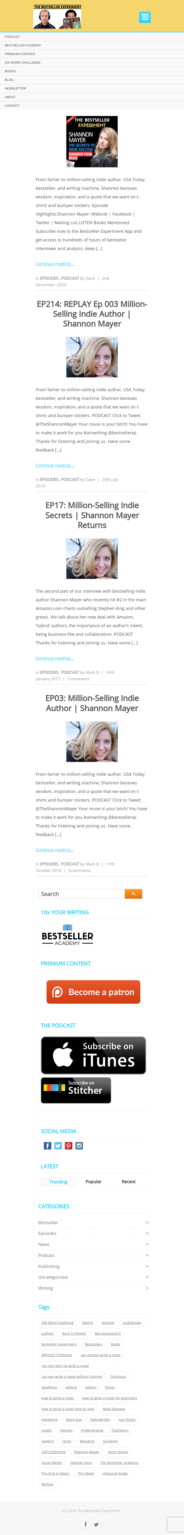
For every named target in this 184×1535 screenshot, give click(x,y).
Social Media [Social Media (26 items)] (51, 1463)
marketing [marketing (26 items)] (49, 1420)
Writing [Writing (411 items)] (47, 1484)
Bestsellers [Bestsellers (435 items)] (94, 1344)
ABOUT (10, 97)
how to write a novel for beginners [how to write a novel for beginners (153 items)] (109, 1398)
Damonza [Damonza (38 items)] (118, 1376)
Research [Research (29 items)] (87, 1441)
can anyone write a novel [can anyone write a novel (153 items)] (100, 1355)
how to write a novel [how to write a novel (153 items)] (57, 1398)
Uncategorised (53, 1277)
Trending (58, 1182)
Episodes (49, 278)
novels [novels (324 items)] (46, 1430)
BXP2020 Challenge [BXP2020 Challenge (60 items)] (56, 1355)
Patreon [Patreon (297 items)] (66, 1430)
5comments (79, 870)
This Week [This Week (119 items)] (86, 1473)
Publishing (49, 1266)
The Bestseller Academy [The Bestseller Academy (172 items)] (119, 1463)
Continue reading (53, 264)
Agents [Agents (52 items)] (87, 1323)
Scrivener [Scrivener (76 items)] (110, 1441)
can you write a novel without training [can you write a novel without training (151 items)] (71, 1376)
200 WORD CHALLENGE (22, 62)
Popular (93, 1181)
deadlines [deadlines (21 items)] (49, 1387)
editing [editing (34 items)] (71, 1387)
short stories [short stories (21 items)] (118, 1452)
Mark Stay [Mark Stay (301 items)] (74, 1420)
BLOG (9, 80)
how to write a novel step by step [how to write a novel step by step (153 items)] (67, 1409)
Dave (90, 278)
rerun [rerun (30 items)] (66, 1441)
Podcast (70, 278)
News (44, 1244)
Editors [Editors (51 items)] (91, 1387)
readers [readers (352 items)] (47, 1441)
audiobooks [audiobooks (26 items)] (132, 1323)
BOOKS (10, 71)
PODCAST (12, 37)
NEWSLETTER (15, 88)
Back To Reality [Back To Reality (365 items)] (74, 1333)
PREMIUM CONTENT (20, 54)
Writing (45, 1288)
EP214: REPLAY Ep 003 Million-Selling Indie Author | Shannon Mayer (92, 314)
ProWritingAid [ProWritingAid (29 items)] (92, 1430)
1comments (78, 678)
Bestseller (48, 1222)
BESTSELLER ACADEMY (23, 45)
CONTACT (12, 105)
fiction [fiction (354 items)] (110, 1387)
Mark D (92, 672)
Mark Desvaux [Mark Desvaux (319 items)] (114, 1409)
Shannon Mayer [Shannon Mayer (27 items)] (86, 1452)
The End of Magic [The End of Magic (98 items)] (55, 1473)
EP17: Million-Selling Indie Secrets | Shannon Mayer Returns (92, 515)
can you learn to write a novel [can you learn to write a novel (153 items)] (65, 1366)
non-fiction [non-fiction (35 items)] (127, 1420)
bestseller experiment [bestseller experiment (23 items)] (59, 1344)
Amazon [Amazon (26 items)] (108, 1323)
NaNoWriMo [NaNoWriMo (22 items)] (100, 1420)
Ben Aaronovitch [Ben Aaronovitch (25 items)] (108, 1333)
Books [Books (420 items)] (115, 1344)
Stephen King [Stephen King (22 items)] (81, 1463)
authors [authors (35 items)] (47, 1333)
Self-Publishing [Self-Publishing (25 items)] (53, 1452)
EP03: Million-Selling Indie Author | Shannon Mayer (92, 703)
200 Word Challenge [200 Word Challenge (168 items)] (57, 1323)
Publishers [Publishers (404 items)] (120, 1430)
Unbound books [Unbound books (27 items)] (115, 1473)
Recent (128, 1181)
